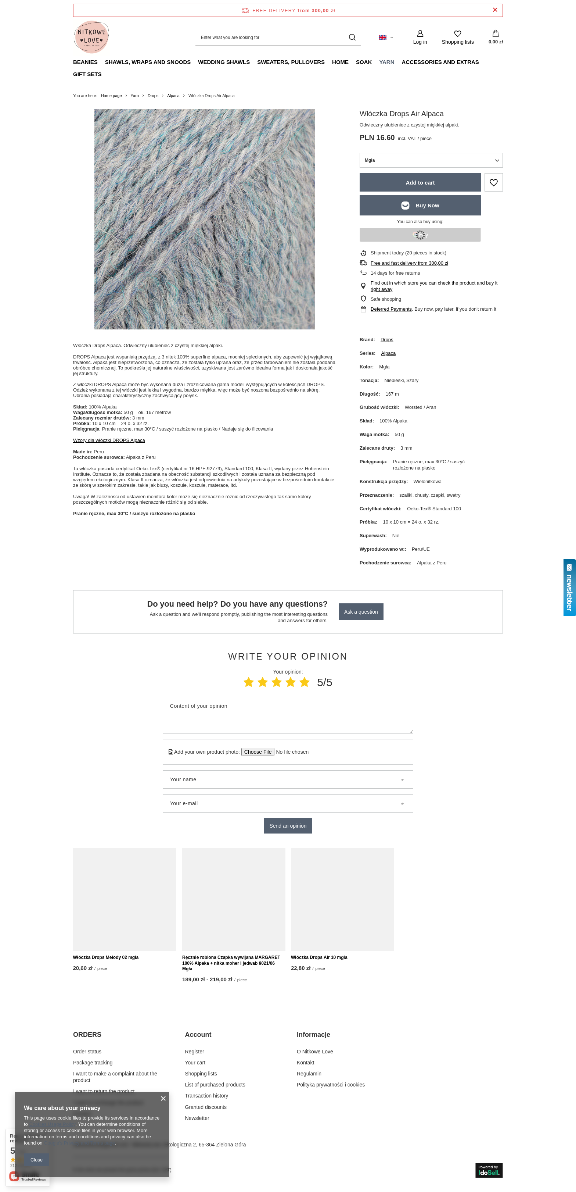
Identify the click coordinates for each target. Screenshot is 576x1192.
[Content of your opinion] (288, 715)
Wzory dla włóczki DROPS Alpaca (109, 440)
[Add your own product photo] (290, 752)
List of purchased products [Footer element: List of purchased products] (215, 1086)
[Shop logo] (91, 37)
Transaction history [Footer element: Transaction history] (206, 1097)
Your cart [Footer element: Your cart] (195, 1064)
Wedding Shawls (224, 62)
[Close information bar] (495, 10)
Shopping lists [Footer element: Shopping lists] (201, 1075)
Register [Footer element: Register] (194, 1053)
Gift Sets (87, 74)
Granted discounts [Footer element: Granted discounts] (206, 1108)
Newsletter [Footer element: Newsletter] (197, 1120)
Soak (364, 62)
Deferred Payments (391, 309)
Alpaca (173, 95)
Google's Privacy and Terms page (79, 1143)
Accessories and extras (440, 62)
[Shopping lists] (458, 37)
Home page (111, 95)
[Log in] (420, 37)
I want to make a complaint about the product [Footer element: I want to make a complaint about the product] (115, 1078)
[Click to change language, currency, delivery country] (386, 37)
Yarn (386, 62)
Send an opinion (287, 826)
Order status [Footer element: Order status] (87, 1053)
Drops (153, 95)
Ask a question (361, 612)
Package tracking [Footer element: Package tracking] (92, 1064)
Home (340, 62)
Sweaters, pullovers (291, 62)
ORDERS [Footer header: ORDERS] (87, 1036)
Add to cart (420, 182)
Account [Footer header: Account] (198, 1036)
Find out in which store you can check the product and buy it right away (434, 286)
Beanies (85, 62)
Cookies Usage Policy (52, 1124)
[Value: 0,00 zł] (496, 37)
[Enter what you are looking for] (278, 37)
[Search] (352, 37)
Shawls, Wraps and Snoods (148, 62)
